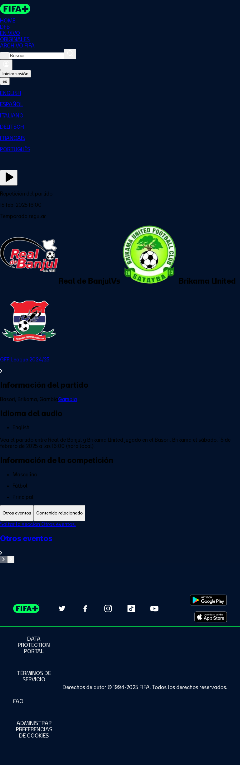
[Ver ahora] (9, 178)
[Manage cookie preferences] (34, 729)
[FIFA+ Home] (15, 8)
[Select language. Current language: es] (5, 81)
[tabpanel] (120, 542)
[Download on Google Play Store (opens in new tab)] (208, 600)
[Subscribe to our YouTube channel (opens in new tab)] (154, 608)
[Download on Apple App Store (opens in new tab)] (210, 617)
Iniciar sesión (15, 74)
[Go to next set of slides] (10, 559)
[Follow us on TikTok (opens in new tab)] (131, 608)
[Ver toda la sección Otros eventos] (120, 545)
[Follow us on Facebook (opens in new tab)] (85, 608)
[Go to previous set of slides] (3, 559)
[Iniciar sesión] (6, 64)
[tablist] (120, 513)
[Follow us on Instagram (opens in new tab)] (108, 608)
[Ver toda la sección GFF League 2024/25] (120, 365)
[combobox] (36, 55)
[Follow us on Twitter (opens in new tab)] (62, 608)
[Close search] (4, 55)
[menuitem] (120, 93)
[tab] (17, 513)
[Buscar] (70, 54)
